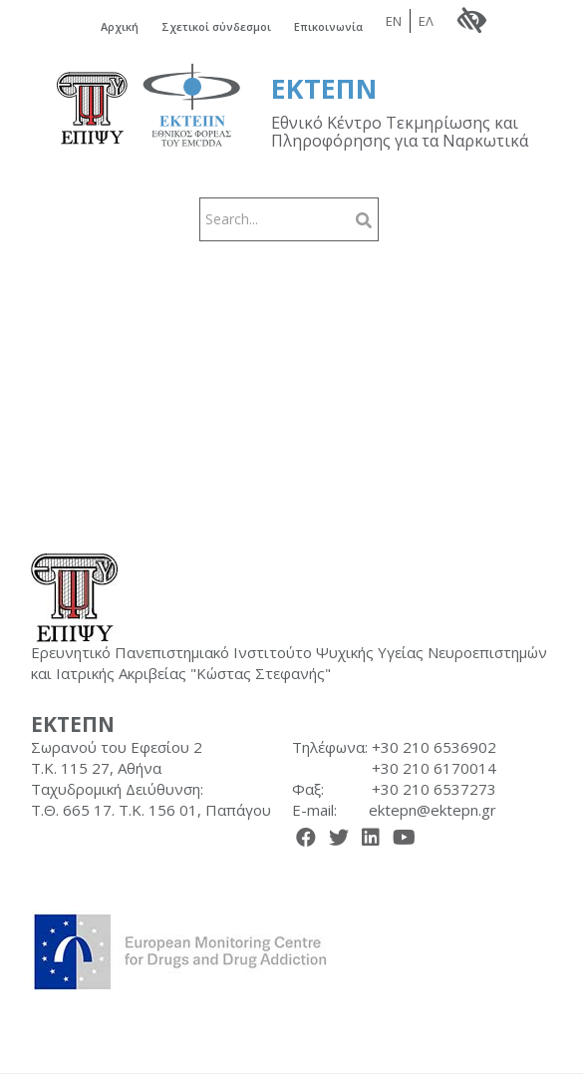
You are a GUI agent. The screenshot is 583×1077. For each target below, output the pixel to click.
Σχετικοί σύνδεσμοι (216, 27)
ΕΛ (427, 22)
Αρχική (119, 27)
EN (395, 22)
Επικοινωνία (329, 27)
